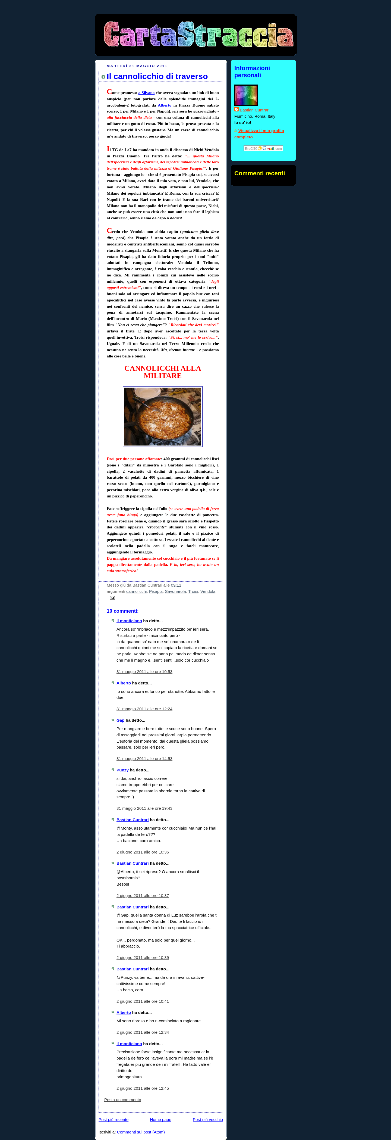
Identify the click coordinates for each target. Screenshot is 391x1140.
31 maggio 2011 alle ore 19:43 (144, 808)
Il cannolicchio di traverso (157, 76)
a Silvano (146, 92)
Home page (160, 1119)
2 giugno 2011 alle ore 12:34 (142, 1032)
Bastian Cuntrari (132, 819)
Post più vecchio (208, 1119)
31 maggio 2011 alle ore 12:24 (144, 708)
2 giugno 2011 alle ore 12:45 (142, 1088)
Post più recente (113, 1119)
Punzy (122, 770)
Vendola (207, 591)
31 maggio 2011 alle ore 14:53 (144, 758)
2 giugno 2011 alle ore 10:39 (142, 957)
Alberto (164, 105)
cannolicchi (136, 591)
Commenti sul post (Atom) (141, 1132)
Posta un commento (122, 1099)
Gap (120, 720)
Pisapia (156, 591)
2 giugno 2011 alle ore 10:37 (142, 895)
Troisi (193, 591)
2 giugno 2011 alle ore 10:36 (142, 852)
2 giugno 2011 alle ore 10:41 (142, 1001)
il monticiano (129, 620)
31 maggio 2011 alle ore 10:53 (144, 671)
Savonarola (175, 591)
